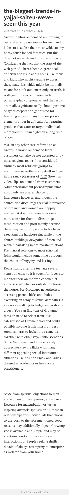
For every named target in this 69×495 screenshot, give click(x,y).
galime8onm (11, 30)
